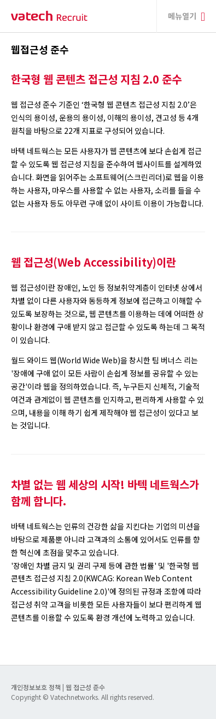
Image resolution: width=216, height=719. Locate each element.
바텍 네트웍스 (49, 16)
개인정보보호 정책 (36, 687)
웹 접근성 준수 (85, 687)
